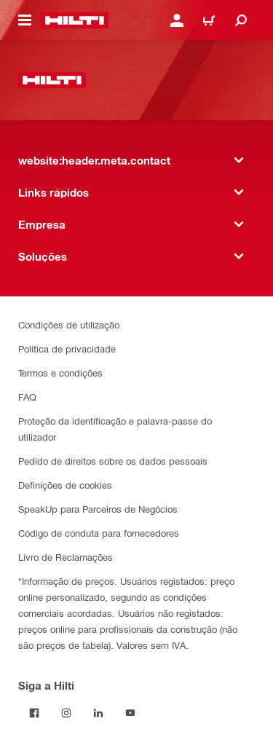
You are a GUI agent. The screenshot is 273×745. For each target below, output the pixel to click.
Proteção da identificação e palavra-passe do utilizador (115, 428)
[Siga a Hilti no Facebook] (34, 713)
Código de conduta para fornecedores (98, 532)
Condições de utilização (68, 324)
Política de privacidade (67, 348)
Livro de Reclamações (65, 556)
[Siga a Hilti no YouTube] (130, 713)
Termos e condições (60, 372)
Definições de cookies (65, 484)
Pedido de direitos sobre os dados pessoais (112, 460)
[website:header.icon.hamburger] (25, 20)
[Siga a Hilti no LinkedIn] (98, 713)
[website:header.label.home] (74, 20)
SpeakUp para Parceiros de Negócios (98, 508)
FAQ (27, 396)
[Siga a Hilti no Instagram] (66, 713)
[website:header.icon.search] (241, 20)
